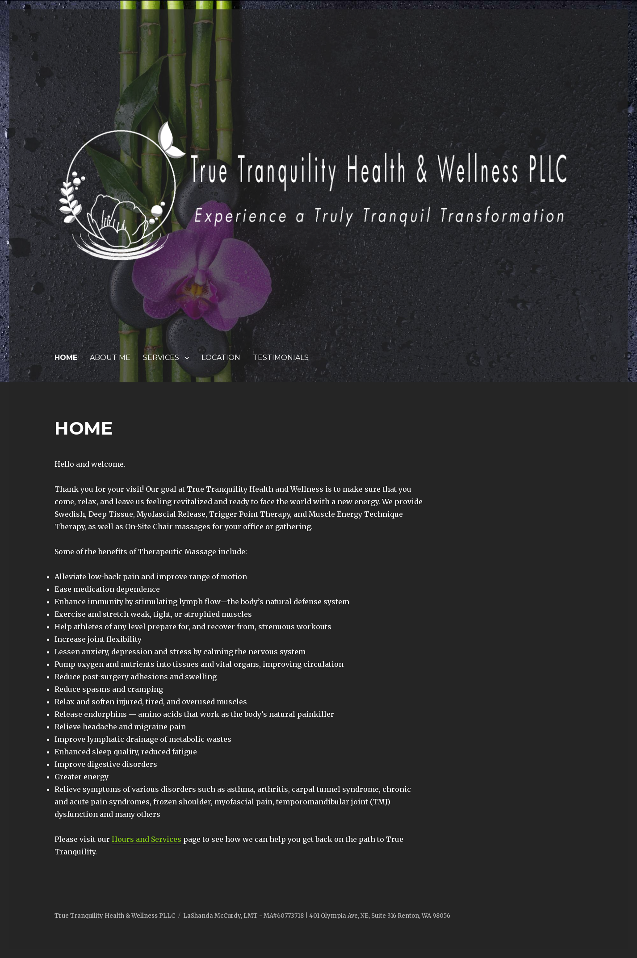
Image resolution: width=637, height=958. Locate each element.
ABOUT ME (110, 357)
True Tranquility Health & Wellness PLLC (114, 916)
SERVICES (161, 357)
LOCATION (220, 357)
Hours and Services (146, 839)
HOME (65, 357)
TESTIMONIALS (281, 357)
